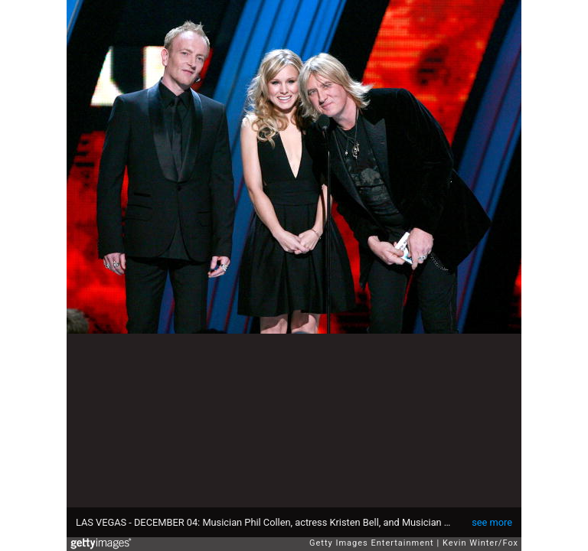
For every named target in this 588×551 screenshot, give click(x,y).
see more (492, 522)
